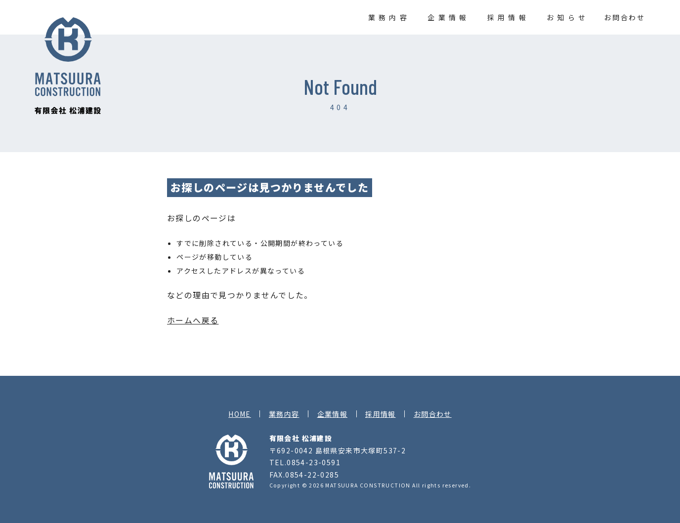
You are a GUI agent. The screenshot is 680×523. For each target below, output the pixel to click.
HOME (239, 413)
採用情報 (508, 17)
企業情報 (448, 17)
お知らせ (568, 17)
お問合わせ (624, 17)
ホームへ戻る (192, 320)
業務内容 (389, 17)
